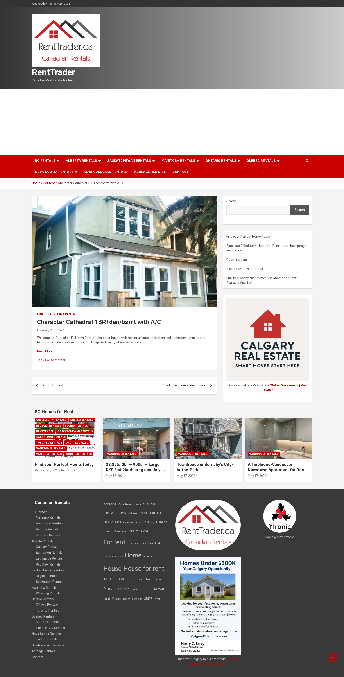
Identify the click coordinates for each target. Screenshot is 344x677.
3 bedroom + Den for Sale (245, 269)
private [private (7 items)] (145, 589)
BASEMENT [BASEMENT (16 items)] (111, 513)
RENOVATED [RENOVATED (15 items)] (159, 589)
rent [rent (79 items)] (107, 598)
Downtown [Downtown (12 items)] (120, 531)
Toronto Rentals (49, 442)
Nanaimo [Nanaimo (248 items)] (112, 588)
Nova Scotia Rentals (54, 172)
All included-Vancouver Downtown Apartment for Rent (277, 467)
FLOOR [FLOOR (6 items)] (144, 531)
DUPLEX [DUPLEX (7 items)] (134, 531)
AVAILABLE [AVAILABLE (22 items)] (150, 504)
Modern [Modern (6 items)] (150, 579)
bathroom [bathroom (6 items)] (133, 513)
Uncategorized (77, 442)
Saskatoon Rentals (51, 436)
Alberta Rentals (81, 161)
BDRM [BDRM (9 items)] (143, 513)
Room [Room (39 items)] (116, 599)
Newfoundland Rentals (105, 172)
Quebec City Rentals (51, 420)
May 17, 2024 (115, 476)
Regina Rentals (66, 314)
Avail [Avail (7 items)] (138, 504)
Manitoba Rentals (178, 161)
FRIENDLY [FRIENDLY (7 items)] (132, 543)
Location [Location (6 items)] (140, 579)
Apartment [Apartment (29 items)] (126, 504)
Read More (45, 351)
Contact (180, 172)
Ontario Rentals (221, 161)
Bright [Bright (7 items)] (139, 522)
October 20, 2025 (47, 470)
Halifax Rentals (46, 639)
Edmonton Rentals (49, 553)
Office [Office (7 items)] (136, 589)
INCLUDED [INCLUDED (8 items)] (110, 579)
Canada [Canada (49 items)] (161, 522)
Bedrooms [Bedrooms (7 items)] (128, 522)
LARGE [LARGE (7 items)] (121, 579)
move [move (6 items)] (159, 579)
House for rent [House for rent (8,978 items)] (144, 568)
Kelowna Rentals (48, 535)
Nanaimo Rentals (48, 517)
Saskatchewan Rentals (129, 161)
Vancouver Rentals (50, 448)
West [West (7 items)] (157, 599)
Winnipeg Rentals (79, 454)
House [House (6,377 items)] (113, 568)
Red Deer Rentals (48, 425)
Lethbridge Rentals (49, 558)
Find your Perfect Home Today (248, 237)
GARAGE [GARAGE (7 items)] (108, 556)
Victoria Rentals (49, 454)
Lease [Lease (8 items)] (130, 579)
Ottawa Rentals (47, 605)
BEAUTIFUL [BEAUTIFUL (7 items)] (155, 513)
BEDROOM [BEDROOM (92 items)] (112, 522)
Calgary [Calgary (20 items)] (149, 522)
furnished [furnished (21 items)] (154, 543)
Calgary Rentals (47, 547)
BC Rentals (45, 161)
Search (231, 201)
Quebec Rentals (261, 161)
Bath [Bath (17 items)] (123, 513)
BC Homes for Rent (54, 411)
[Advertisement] (172, 122)
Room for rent (53, 385)
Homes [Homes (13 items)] (148, 556)
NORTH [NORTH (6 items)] (127, 589)
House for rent (55, 360)
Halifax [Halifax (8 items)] (119, 556)
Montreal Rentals (48, 622)
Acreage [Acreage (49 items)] (110, 504)
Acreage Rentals (150, 172)
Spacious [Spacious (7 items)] (137, 599)
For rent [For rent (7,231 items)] (114, 542)
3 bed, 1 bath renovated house (184, 385)
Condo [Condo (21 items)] (108, 531)
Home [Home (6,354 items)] (133, 555)
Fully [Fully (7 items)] (143, 543)
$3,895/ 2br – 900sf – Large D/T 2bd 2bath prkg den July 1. (135, 467)
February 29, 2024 (49, 330)
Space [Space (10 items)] (126, 598)
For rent (44, 314)
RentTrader (53, 72)
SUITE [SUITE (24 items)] (148, 598)
